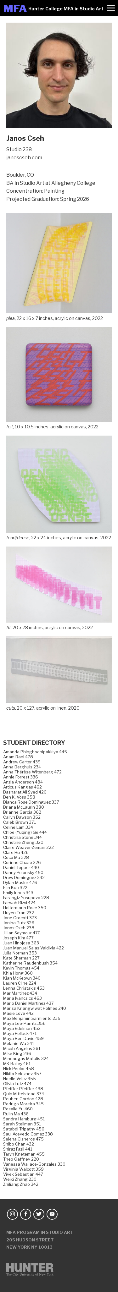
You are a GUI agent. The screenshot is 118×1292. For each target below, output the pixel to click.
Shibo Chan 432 (18, 1143)
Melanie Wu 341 (18, 1043)
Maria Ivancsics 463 (22, 998)
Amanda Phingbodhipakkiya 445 (35, 751)
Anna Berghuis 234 (22, 766)
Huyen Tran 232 (18, 912)
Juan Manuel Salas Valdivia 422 (33, 947)
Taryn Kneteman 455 (24, 1154)
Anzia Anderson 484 (23, 781)
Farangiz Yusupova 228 (26, 897)
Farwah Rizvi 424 (19, 902)
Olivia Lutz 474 (17, 1083)
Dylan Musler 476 (20, 882)
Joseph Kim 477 (18, 937)
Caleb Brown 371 (19, 822)
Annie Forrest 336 (20, 776)
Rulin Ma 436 (16, 1113)
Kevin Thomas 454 (21, 967)
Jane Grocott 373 (20, 917)
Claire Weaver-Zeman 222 (28, 847)
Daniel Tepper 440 (21, 867)
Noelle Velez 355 (19, 1078)
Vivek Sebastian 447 (23, 1174)
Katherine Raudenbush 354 (30, 962)
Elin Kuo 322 (15, 887)
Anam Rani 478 (18, 756)
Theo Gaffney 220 (21, 1159)
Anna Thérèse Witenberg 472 (32, 771)
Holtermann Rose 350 (24, 907)
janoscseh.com (24, 158)
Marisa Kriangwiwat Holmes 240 (34, 1008)
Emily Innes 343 (18, 892)
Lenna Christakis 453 (24, 988)
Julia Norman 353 (20, 952)
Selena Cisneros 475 (23, 1138)
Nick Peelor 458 (18, 1068)
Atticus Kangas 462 (22, 786)
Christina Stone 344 (22, 837)
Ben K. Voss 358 (19, 797)
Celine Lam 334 (18, 827)
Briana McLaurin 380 (23, 807)
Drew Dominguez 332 (24, 877)
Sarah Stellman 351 (22, 1123)
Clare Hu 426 (16, 852)
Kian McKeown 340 (22, 978)
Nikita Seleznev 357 (22, 1073)
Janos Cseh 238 (18, 927)
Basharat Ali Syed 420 (25, 791)
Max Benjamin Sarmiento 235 (31, 1018)
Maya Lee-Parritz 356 (24, 1023)
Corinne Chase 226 (22, 862)
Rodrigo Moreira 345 (23, 1103)
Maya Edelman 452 (22, 1028)
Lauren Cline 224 (19, 983)
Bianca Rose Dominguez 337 (31, 802)
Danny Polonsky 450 (23, 872)
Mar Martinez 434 (20, 993)
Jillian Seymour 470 (22, 932)
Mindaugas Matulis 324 (26, 1058)
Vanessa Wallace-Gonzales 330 (34, 1164)
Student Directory (34, 742)
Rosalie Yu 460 (18, 1108)
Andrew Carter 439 (22, 761)
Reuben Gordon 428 (23, 1098)
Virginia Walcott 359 (23, 1169)
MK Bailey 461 (17, 1063)
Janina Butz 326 (18, 922)
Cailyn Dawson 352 (22, 817)
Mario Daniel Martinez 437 (28, 1003)
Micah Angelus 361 (21, 1048)
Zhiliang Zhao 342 (20, 1184)
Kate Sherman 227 (21, 957)
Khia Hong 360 (18, 973)
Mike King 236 (17, 1053)
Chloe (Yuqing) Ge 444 (25, 832)
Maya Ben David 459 (23, 1038)
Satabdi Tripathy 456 (23, 1128)
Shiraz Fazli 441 (17, 1149)
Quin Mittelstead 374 (23, 1093)
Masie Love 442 (18, 1013)
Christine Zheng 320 (23, 842)
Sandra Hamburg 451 (24, 1118)
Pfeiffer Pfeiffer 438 (23, 1088)
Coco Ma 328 (16, 857)
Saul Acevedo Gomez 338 (28, 1133)
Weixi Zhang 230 (20, 1179)
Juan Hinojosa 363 (21, 942)
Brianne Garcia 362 (22, 812)
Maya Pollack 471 (20, 1033)
